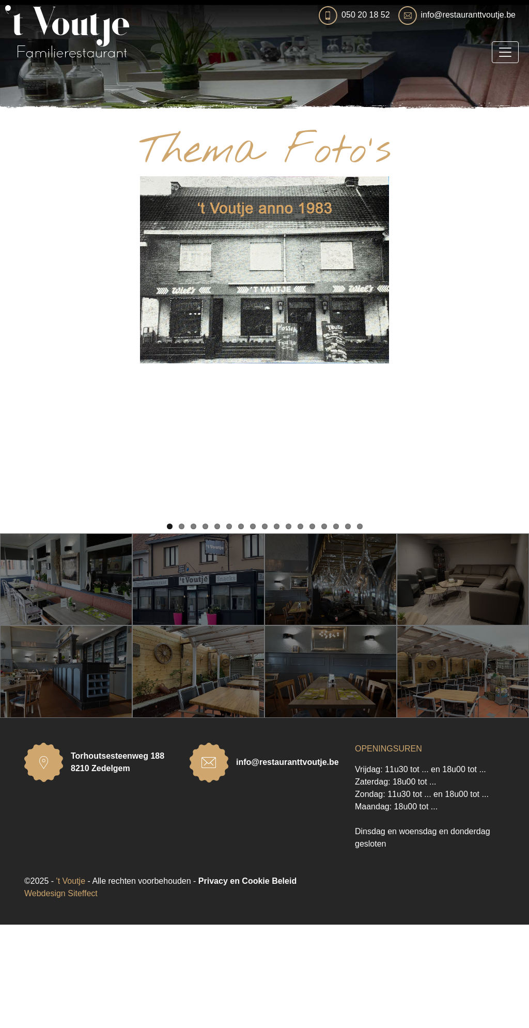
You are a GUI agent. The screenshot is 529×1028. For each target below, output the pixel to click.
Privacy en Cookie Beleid (247, 984)
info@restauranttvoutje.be (468, 14)
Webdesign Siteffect (61, 996)
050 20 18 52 (365, 14)
